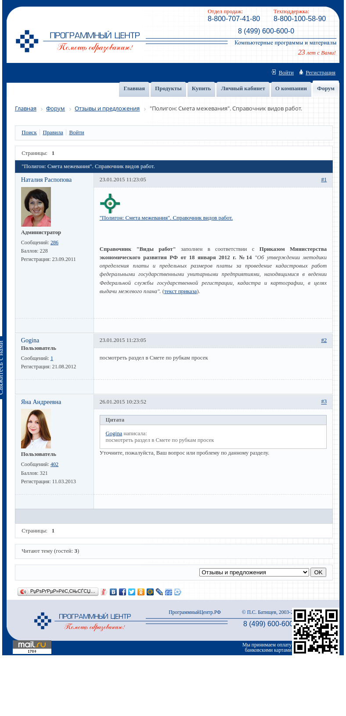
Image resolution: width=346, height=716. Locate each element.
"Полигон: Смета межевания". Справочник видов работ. (166, 218)
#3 (324, 402)
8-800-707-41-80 (234, 18)
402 (54, 464)
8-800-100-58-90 (300, 18)
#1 (324, 179)
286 (54, 242)
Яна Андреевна (41, 401)
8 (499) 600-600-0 (266, 31)
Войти (286, 73)
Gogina (30, 340)
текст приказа (180, 291)
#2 (324, 340)
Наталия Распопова (46, 179)
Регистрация (320, 73)
